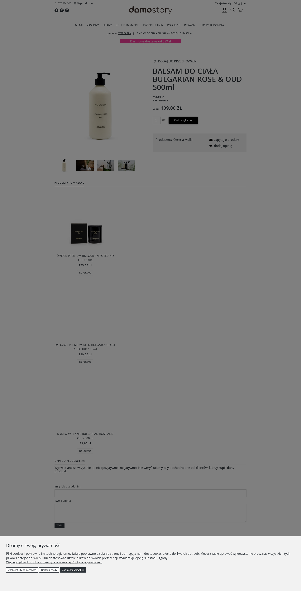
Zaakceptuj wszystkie (73, 570)
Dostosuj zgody (49, 570)
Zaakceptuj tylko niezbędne (22, 570)
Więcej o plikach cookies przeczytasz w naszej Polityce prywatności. (54, 562)
